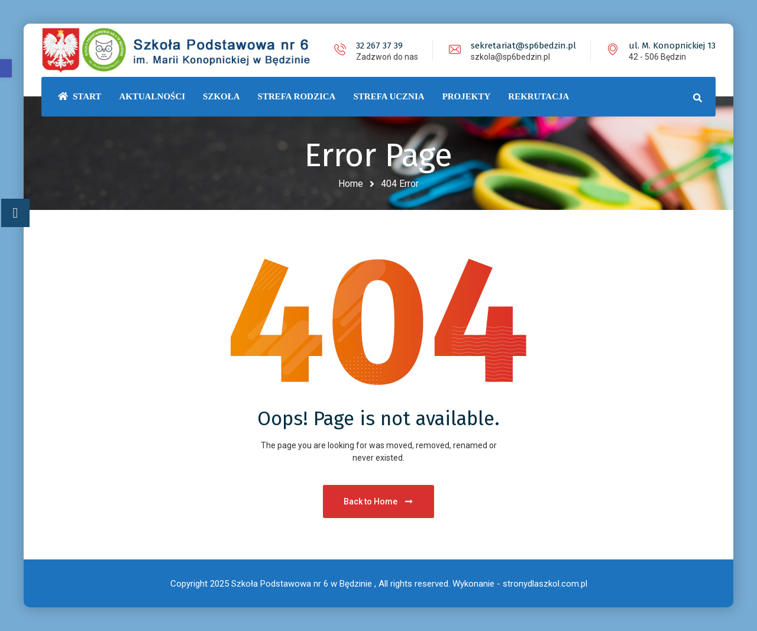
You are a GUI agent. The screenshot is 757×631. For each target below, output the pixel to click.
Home (350, 183)
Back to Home (379, 501)
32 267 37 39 (379, 45)
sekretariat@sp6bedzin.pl (523, 45)
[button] (6, 68)
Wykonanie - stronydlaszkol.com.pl (519, 583)
